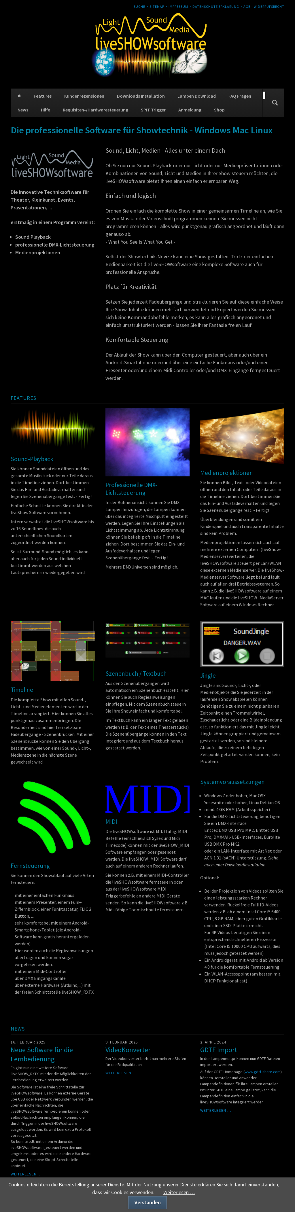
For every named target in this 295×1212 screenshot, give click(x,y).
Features (43, 96)
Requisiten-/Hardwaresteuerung (95, 110)
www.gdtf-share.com (263, 1071)
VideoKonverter (127, 1049)
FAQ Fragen (239, 96)
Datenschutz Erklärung (215, 6)
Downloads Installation (141, 96)
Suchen (275, 103)
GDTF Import (218, 1049)
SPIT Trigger (153, 110)
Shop (219, 110)
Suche (139, 6)
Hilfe (45, 110)
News (23, 110)
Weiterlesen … (26, 1174)
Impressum (178, 6)
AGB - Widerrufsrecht (263, 6)
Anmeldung (189, 110)
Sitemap (157, 6)
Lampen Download (196, 96)
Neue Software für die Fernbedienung (42, 1054)
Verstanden (148, 1202)
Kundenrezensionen (84, 96)
